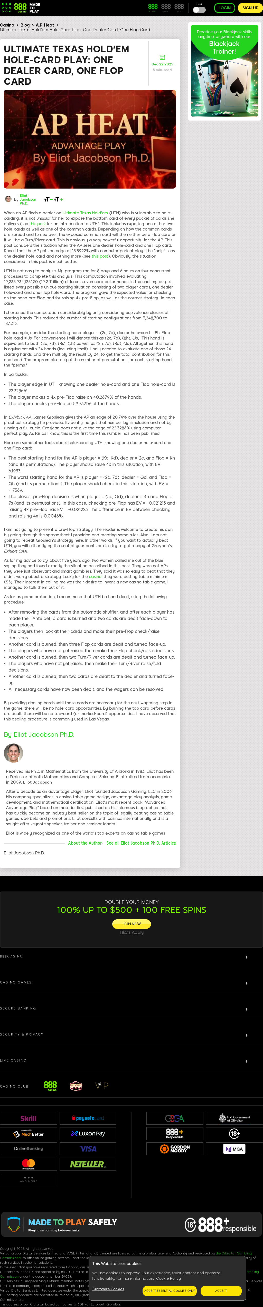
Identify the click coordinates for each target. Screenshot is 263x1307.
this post (37, 224)
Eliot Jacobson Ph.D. (28, 199)
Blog (25, 25)
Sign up (250, 8)
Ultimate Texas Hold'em (85, 213)
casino (95, 576)
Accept (221, 1291)
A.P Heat (45, 25)
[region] (167, 1278)
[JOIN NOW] (131, 924)
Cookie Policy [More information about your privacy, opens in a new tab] (168, 1278)
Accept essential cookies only (169, 1291)
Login (225, 8)
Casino (7, 25)
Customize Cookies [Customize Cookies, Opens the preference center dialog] (108, 1289)
